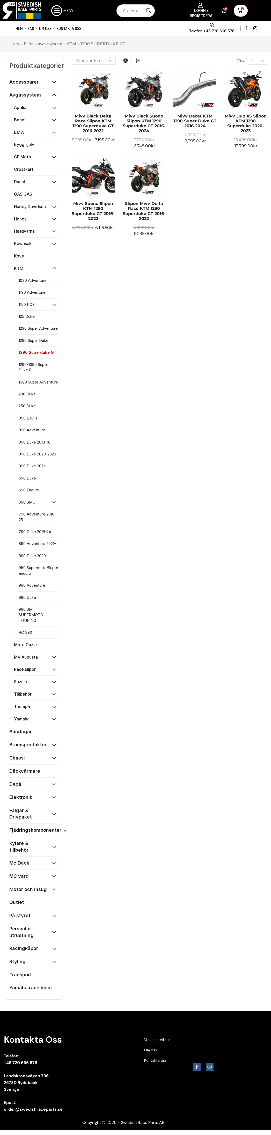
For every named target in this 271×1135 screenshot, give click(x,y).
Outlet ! (18, 902)
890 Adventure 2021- (37, 543)
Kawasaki (23, 243)
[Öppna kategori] (54, 81)
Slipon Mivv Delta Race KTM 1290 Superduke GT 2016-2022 (144, 211)
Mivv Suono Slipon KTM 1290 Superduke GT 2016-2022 (93, 211)
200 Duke (27, 394)
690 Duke (27, 478)
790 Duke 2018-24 (35, 531)
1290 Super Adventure (38, 328)
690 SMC (27, 502)
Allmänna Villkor (156, 1039)
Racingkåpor (23, 948)
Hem (19, 28)
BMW (19, 132)
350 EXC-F (28, 418)
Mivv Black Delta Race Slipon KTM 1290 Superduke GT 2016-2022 (93, 124)
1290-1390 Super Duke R (33, 367)
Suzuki (20, 681)
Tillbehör (23, 694)
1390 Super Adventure (38, 382)
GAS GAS (23, 194)
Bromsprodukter (28, 744)
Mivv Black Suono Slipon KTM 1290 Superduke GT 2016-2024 (144, 124)
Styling (17, 961)
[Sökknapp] (148, 11)
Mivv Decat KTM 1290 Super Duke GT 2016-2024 (194, 121)
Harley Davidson (30, 206)
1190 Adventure (32, 292)
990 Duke (27, 597)
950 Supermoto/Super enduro (38, 570)
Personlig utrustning (21, 932)
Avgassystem (50, 43)
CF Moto (22, 156)
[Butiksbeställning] (94, 61)
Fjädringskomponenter (35, 830)
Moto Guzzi (25, 644)
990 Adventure (32, 585)
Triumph (22, 706)
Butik (28, 43)
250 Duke (27, 405)
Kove (19, 256)
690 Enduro (29, 490)
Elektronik (20, 797)
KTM (71, 43)
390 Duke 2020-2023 (37, 454)
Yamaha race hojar (30, 987)
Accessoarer (24, 82)
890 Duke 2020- (33, 555)
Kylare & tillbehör (18, 847)
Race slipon (25, 669)
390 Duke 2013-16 (34, 442)
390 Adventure (32, 430)
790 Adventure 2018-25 (37, 517)
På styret (20, 915)
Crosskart (23, 169)
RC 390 (25, 632)
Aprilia (20, 107)
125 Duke (27, 316)
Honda (20, 219)
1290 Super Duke (33, 340)
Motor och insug (28, 889)
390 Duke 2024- (33, 465)
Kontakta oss (68, 28)
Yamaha (22, 718)
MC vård (19, 876)
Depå (15, 784)
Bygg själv (24, 144)
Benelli (20, 119)
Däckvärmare (24, 771)
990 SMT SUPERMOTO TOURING (31, 615)
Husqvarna (24, 231)
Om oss (45, 28)
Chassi (17, 758)
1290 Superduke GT (38, 352)
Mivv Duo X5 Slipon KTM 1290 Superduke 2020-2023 (246, 124)
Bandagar (20, 731)
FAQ (31, 28)
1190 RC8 (27, 304)
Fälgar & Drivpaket (20, 814)
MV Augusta (26, 657)
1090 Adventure (33, 280)
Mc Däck (19, 863)
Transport (20, 974)
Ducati (20, 181)
